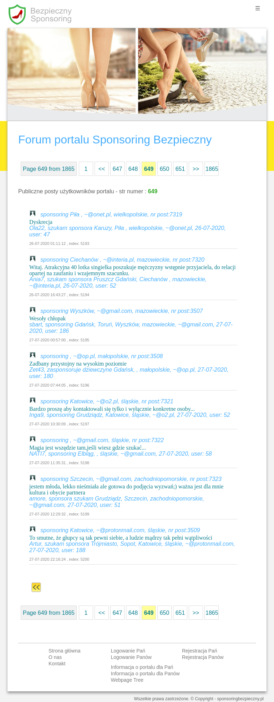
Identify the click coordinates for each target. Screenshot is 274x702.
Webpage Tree (127, 680)
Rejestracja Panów (203, 657)
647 (117, 169)
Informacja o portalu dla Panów (145, 673)
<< (101, 169)
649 (149, 169)
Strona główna (65, 651)
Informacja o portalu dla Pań (142, 667)
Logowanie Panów (131, 657)
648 (133, 169)
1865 (212, 169)
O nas (55, 657)
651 (180, 169)
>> (196, 169)
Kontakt (57, 663)
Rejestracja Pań (199, 651)
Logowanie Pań (128, 651)
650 (164, 169)
